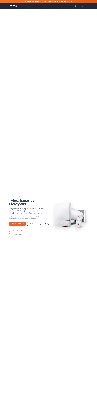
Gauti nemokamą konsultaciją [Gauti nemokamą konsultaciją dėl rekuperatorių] (39, 224)
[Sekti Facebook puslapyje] (72, 6)
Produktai (44, 6)
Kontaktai (59, 6)
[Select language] (81, 6)
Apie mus (36, 6)
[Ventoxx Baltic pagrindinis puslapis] (13, 6)
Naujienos (51, 6)
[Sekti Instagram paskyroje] (76, 6)
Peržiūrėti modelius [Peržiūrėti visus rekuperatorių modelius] (17, 223)
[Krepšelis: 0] (86, 6)
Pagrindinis (29, 6)
